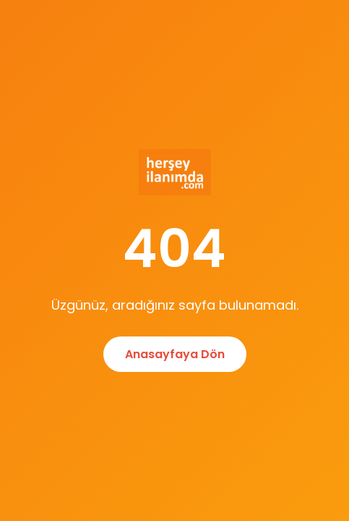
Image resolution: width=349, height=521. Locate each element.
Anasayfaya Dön (175, 354)
